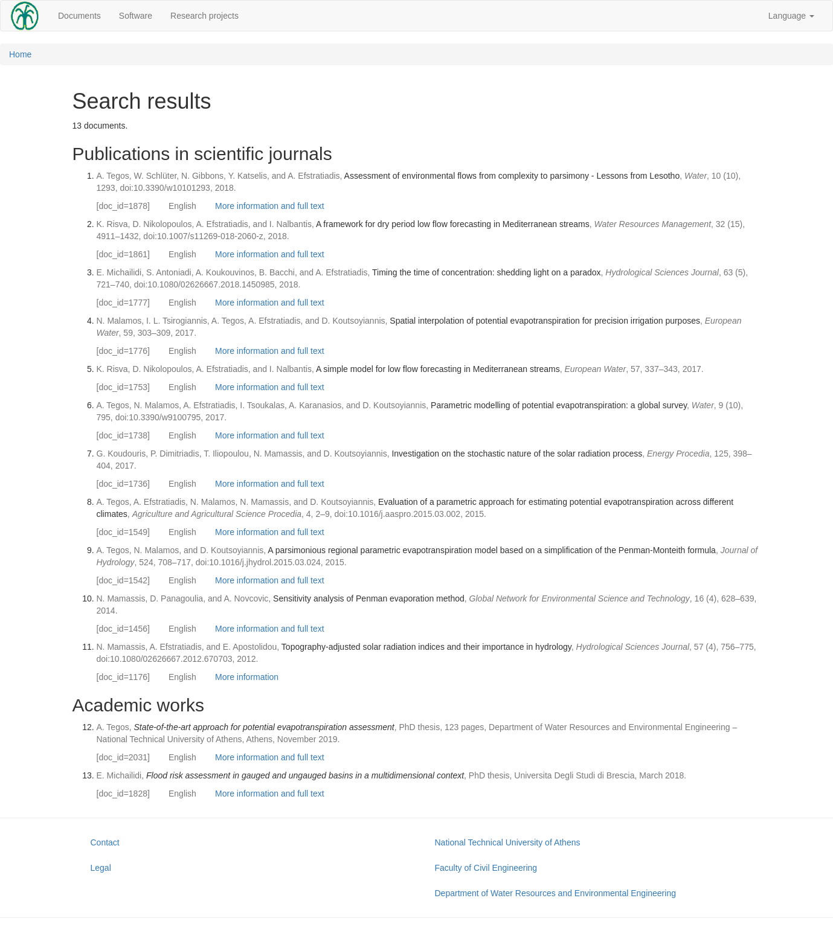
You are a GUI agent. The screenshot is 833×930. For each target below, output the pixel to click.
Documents (79, 16)
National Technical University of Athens (508, 842)
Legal (101, 868)
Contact (105, 842)
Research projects (204, 16)
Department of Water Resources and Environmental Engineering (555, 893)
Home (20, 54)
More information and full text (269, 206)
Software (135, 16)
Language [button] (791, 16)
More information (246, 677)
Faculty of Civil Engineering (486, 868)
